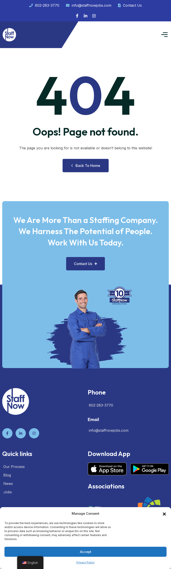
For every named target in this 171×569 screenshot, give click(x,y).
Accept (85, 552)
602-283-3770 (44, 5)
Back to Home (85, 165)
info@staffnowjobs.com (88, 5)
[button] (164, 513)
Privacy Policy (85, 562)
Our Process (14, 466)
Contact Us (130, 5)
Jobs (7, 492)
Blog (7, 475)
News (8, 483)
